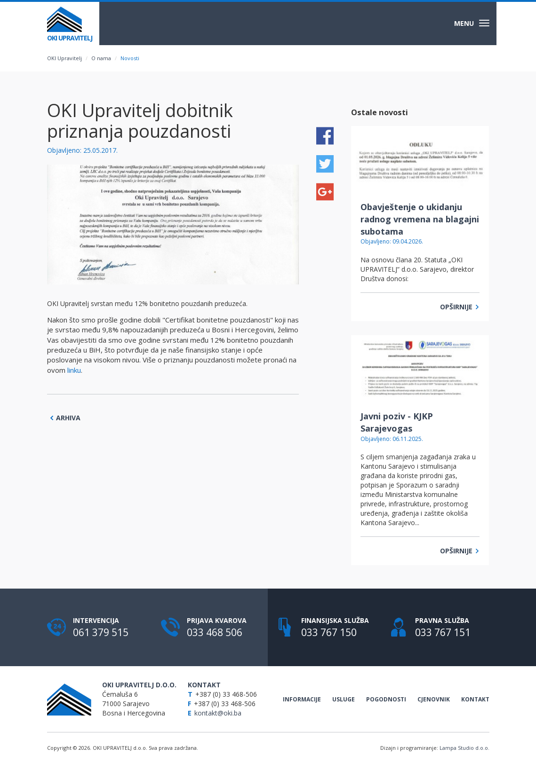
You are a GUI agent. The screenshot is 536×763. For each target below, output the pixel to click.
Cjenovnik (433, 699)
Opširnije (460, 306)
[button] (290, 173)
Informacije (302, 699)
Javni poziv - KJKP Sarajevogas (396, 422)
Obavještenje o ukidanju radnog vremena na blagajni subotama (419, 218)
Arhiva (64, 417)
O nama (101, 58)
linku (74, 370)
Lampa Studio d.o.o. (464, 747)
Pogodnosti (386, 699)
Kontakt (475, 699)
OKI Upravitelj (64, 58)
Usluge (343, 699)
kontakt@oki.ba (218, 712)
